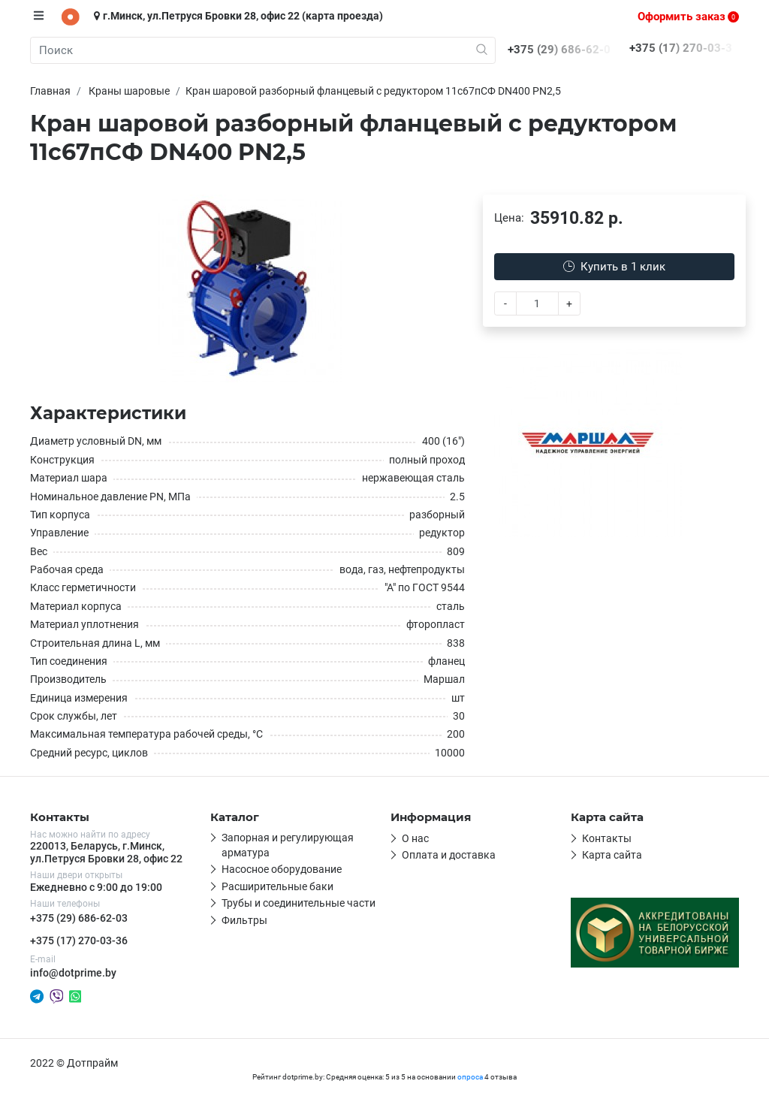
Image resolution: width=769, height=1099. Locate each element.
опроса (470, 1077)
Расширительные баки (277, 886)
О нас (415, 838)
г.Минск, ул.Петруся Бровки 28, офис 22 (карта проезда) (238, 16)
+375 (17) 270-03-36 (79, 940)
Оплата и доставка (449, 855)
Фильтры (244, 920)
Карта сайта (612, 855)
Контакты (607, 838)
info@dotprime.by (73, 973)
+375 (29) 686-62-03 (79, 918)
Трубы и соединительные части (298, 903)
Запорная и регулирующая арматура (288, 845)
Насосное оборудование (282, 869)
